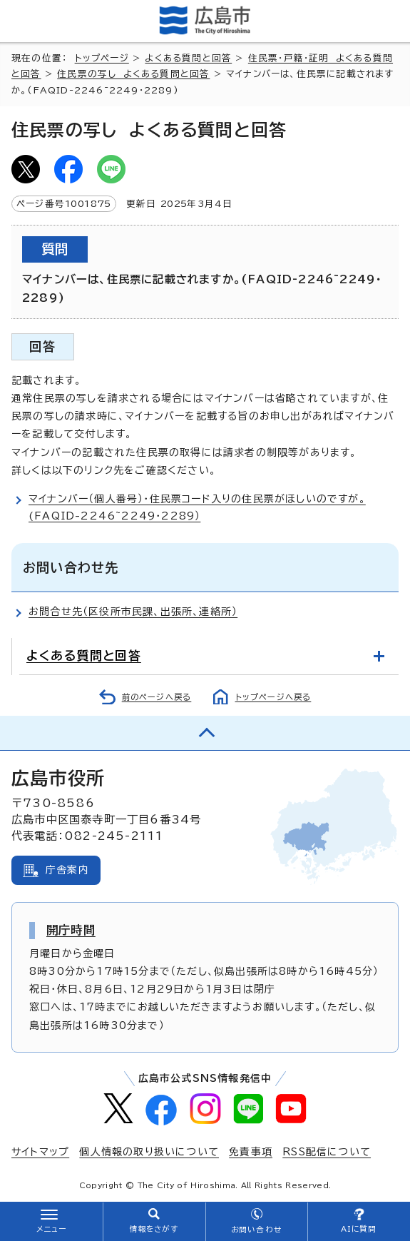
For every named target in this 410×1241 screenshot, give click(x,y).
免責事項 (250, 1152)
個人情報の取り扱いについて (149, 1152)
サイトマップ (40, 1152)
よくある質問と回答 (188, 58)
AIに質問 (359, 1228)
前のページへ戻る (157, 697)
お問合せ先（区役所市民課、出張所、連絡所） (133, 612)
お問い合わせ (256, 1229)
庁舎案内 (67, 870)
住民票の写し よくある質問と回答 (133, 73)
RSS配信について (326, 1152)
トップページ (102, 58)
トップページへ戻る (273, 697)
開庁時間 (71, 930)
